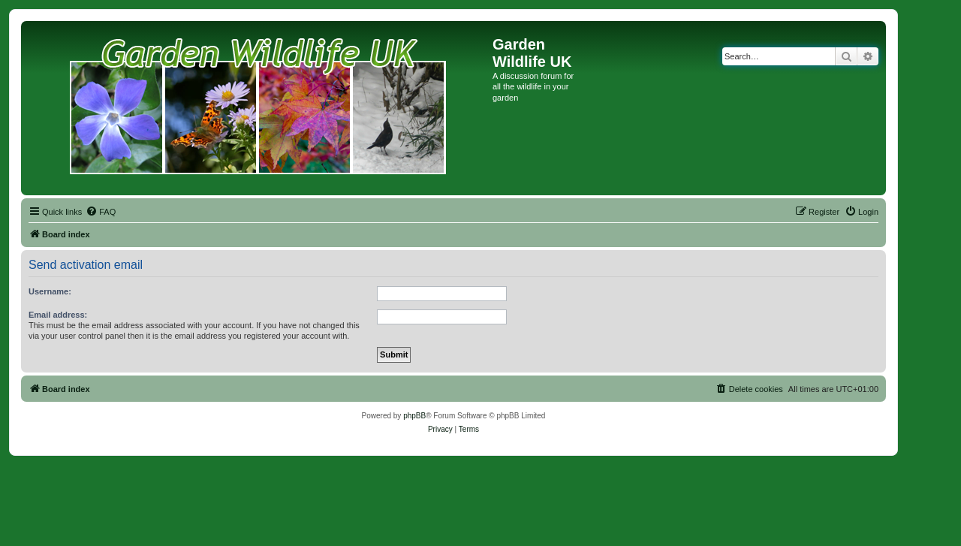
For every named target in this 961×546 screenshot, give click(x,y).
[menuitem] (101, 212)
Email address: (58, 314)
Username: (50, 291)
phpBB (414, 416)
